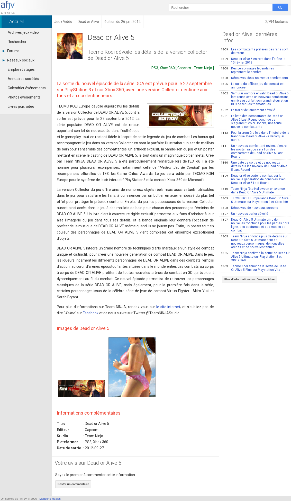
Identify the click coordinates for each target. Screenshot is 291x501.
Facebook (90, 313)
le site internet (168, 307)
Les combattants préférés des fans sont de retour (254, 51)
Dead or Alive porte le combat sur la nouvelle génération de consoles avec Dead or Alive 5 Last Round (253, 179)
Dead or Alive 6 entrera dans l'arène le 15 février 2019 (253, 60)
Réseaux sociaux (18, 60)
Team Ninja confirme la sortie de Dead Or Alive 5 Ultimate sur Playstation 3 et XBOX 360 (255, 256)
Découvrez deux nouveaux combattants (254, 78)
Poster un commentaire (73, 484)
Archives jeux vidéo (23, 32)
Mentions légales (50, 498)
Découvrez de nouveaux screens (249, 208)
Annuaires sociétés (23, 79)
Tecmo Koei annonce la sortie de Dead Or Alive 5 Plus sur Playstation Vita (253, 268)
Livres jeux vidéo (21, 106)
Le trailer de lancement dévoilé (248, 110)
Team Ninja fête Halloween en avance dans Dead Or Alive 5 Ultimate (253, 190)
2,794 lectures (276, 22)
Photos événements (24, 97)
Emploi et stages (21, 69)
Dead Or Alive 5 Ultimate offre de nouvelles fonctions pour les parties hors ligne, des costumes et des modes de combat (255, 225)
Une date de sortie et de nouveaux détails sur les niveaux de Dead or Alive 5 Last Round (254, 166)
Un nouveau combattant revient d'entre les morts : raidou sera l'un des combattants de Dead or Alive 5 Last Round (254, 151)
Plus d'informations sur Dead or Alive (249, 279)
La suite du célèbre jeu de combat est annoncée (253, 85)
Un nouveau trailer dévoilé (244, 214)
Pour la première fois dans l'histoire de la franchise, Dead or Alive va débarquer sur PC (255, 136)
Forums (11, 51)
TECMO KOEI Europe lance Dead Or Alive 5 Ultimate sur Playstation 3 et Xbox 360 (254, 200)
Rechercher (17, 42)
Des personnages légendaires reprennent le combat (247, 70)
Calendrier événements (27, 88)
